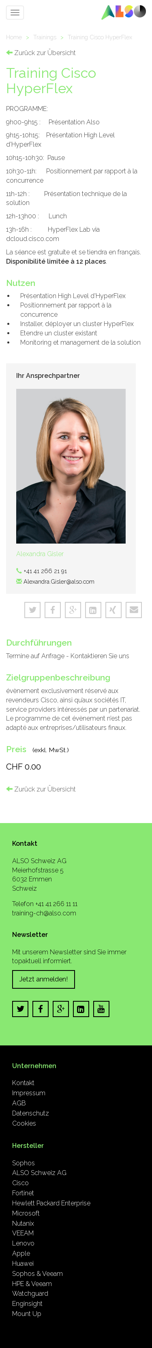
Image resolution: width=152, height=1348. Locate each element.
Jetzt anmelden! (43, 979)
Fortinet (23, 1193)
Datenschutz (30, 1113)
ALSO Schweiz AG (39, 1173)
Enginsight (27, 1303)
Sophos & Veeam (37, 1274)
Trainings (44, 37)
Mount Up (26, 1314)
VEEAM (23, 1233)
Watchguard (30, 1293)
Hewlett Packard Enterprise (51, 1203)
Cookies (24, 1123)
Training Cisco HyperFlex (100, 37)
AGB (19, 1103)
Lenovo (23, 1243)
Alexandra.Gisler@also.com (59, 581)
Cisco (20, 1183)
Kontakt (23, 1083)
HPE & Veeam (32, 1284)
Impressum (28, 1093)
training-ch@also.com (44, 913)
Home (14, 37)
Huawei (23, 1263)
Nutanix (23, 1223)
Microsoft (26, 1213)
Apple (21, 1253)
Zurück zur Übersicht (41, 53)
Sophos (23, 1163)
